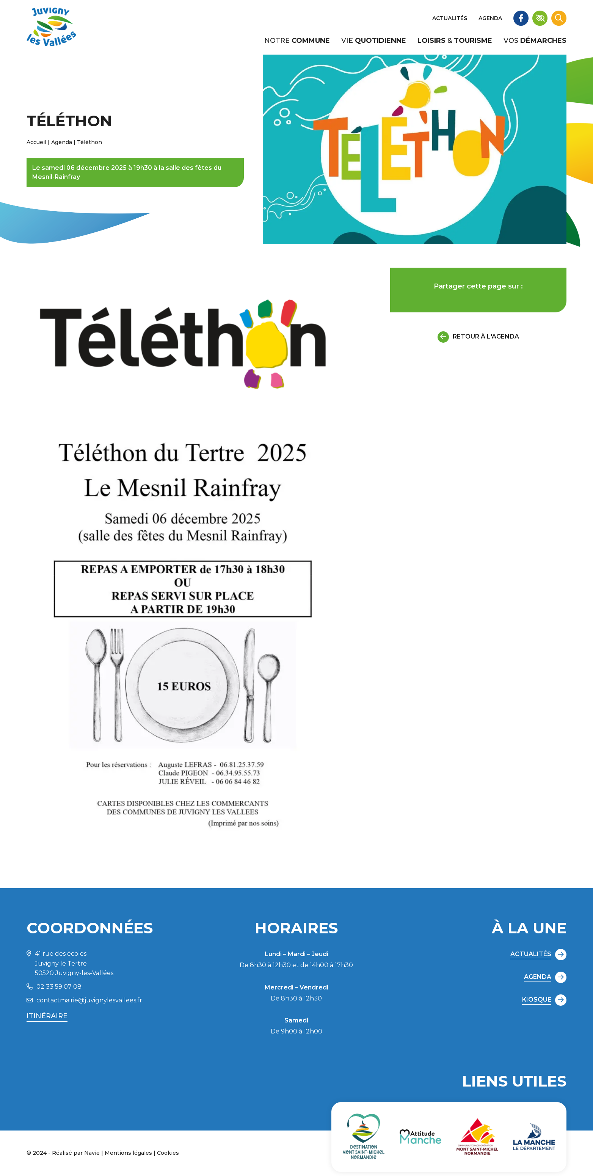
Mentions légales (128, 1152)
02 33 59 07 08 (54, 986)
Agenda (490, 18)
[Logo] (51, 27)
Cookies (168, 1152)
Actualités (449, 18)
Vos (535, 40)
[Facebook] (521, 18)
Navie (92, 1152)
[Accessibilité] (540, 18)
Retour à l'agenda (478, 337)
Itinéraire (47, 1016)
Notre (297, 40)
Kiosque (544, 1000)
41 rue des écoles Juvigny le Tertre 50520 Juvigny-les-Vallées (70, 963)
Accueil (36, 142)
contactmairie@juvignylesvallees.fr (84, 1000)
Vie (373, 40)
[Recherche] (558, 18)
